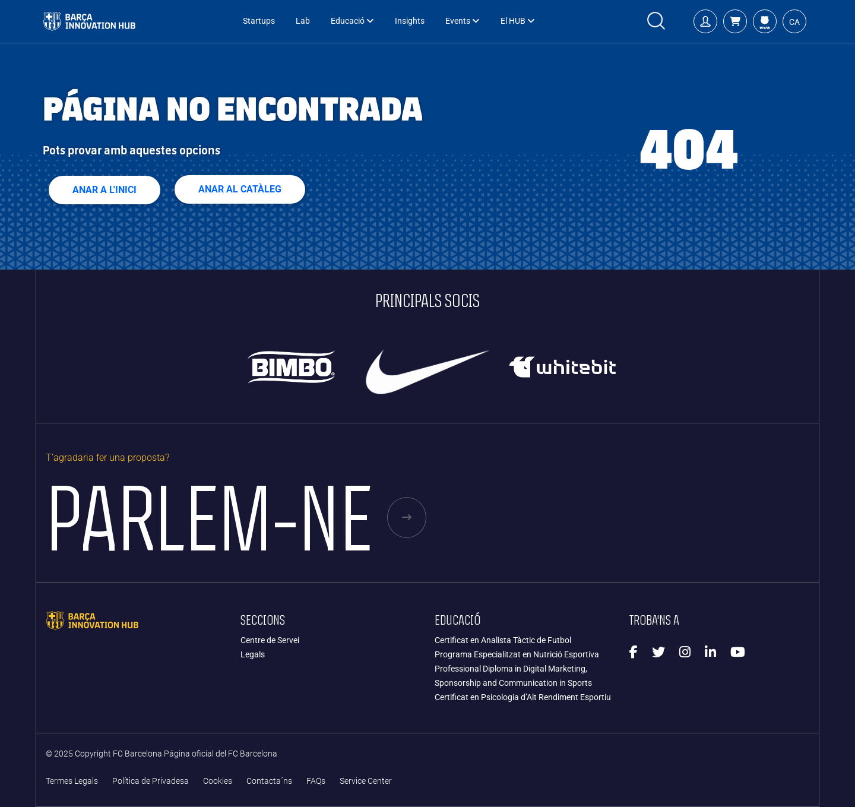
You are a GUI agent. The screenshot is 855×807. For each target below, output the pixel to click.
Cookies (217, 781)
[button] (735, 21)
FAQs (315, 781)
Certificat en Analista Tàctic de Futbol (503, 640)
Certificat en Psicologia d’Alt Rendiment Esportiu (523, 697)
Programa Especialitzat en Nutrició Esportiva (517, 654)
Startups (259, 21)
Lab (303, 21)
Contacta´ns (269, 781)
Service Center (366, 781)
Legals (252, 654)
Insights (410, 21)
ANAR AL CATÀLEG (239, 189)
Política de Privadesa (150, 781)
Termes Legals (72, 781)
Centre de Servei (269, 640)
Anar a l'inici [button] (104, 189)
